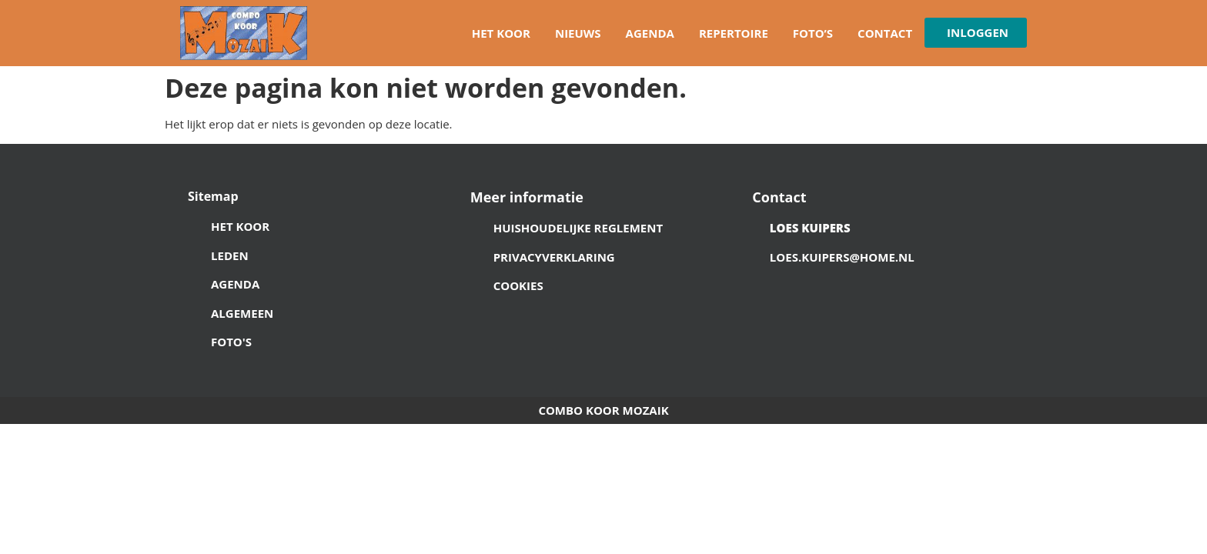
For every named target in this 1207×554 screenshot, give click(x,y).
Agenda (650, 33)
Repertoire (733, 33)
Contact (885, 33)
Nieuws (578, 33)
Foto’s (813, 33)
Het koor (501, 33)
